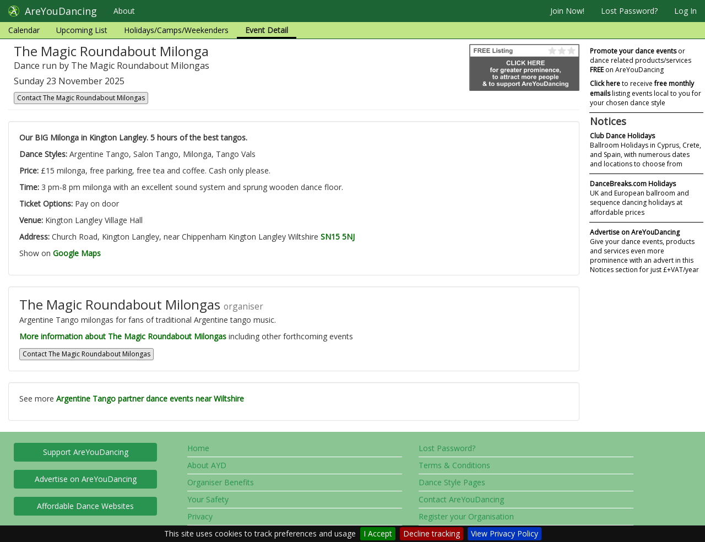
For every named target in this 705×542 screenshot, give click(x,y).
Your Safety (208, 499)
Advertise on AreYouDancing (86, 479)
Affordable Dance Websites (85, 506)
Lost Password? (629, 11)
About (124, 11)
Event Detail (266, 30)
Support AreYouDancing (85, 452)
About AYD (206, 465)
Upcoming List (81, 30)
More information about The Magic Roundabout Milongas (122, 336)
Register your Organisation (466, 516)
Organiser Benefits (220, 482)
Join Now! (567, 11)
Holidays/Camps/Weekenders (176, 30)
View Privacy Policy (504, 533)
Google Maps (77, 253)
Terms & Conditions (454, 465)
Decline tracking (431, 533)
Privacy (200, 516)
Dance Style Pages (452, 482)
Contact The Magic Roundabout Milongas (81, 97)
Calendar (24, 30)
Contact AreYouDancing (461, 499)
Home (198, 448)
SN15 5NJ (338, 236)
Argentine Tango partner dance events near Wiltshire (150, 398)
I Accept (378, 533)
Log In (685, 11)
